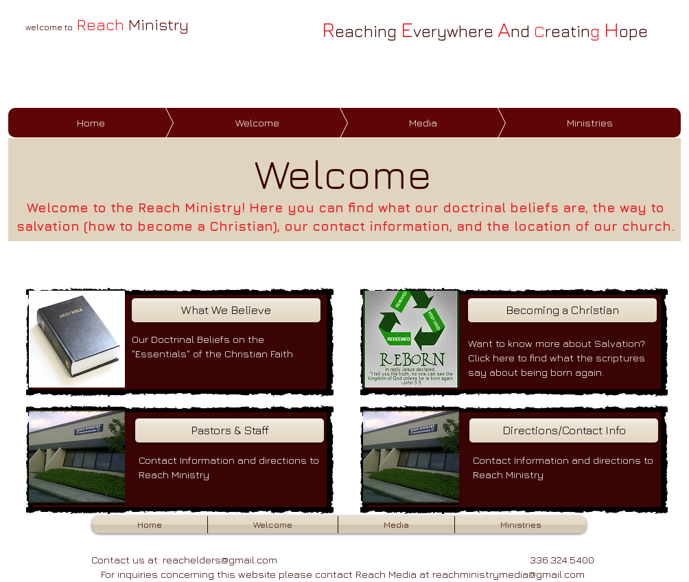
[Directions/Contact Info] (563, 430)
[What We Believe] (226, 310)
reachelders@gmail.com (220, 560)
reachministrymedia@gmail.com (508, 574)
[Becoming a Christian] (562, 310)
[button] (273, 524)
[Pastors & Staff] (229, 430)
